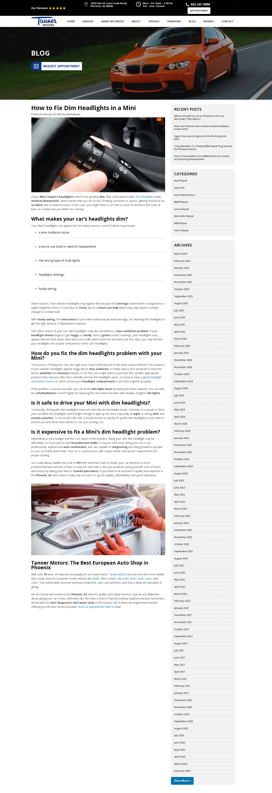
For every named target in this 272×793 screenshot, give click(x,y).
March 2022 (180, 594)
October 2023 (181, 459)
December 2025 (183, 275)
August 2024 (181, 388)
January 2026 (181, 267)
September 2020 (183, 721)
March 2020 (180, 763)
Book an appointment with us (96, 607)
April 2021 (179, 671)
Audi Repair (180, 180)
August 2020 (181, 728)
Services (88, 21)
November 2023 (183, 452)
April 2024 (179, 416)
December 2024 (183, 360)
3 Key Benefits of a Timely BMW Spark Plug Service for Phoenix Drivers (203, 148)
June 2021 (179, 657)
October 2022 (181, 544)
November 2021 (183, 622)
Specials (154, 21)
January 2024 (181, 438)
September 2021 (183, 636)
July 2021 (179, 650)
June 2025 (179, 317)
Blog (192, 21)
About (136, 21)
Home (71, 21)
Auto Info (179, 187)
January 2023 (181, 523)
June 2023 (179, 487)
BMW (96, 578)
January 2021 (181, 693)
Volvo (34, 582)
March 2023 (180, 508)
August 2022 (181, 558)
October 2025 (181, 289)
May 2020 (179, 749)
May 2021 (179, 664)
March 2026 (180, 253)
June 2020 (179, 742)
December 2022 (183, 530)
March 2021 (180, 678)
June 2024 (179, 402)
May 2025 (179, 324)
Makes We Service (112, 21)
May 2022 (179, 579)
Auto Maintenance (184, 195)
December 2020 (183, 700)
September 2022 (183, 551)
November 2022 (183, 537)
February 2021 (182, 685)
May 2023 (179, 494)
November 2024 (183, 367)
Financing (174, 21)
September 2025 (183, 296)
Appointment (199, 10)
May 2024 (179, 409)
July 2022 (179, 565)
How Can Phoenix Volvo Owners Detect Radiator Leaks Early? (201, 128)
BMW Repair (181, 202)
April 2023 (179, 501)
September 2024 (183, 381)
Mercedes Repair (184, 216)
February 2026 (182, 261)
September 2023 (183, 466)
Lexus (148, 578)
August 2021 (181, 643)
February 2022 (182, 600)
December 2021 (183, 615)
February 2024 (182, 430)
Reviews (208, 21)
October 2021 (181, 629)
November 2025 (183, 282)
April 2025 (179, 331)
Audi (140, 578)
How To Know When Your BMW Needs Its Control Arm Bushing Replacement (202, 158)
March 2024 (180, 423)
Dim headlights (144, 196)
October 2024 (181, 374)
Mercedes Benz (126, 578)
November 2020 (183, 707)
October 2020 (181, 714)
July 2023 (179, 480)
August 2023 (181, 473)
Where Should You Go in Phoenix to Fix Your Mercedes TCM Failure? (199, 117)
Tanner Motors (118, 574)
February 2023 (182, 515)
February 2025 (182, 346)
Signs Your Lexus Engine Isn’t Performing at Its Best (200, 138)
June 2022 (179, 572)
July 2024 (179, 395)
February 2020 (182, 770)
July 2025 (179, 310)
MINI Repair (180, 223)
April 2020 (179, 756)
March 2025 (180, 338)
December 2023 (183, 445)
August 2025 (181, 303)
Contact (228, 21)
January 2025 (181, 352)
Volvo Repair (181, 230)
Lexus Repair (181, 209)
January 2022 (181, 608)
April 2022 (179, 586)
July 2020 (179, 735)
